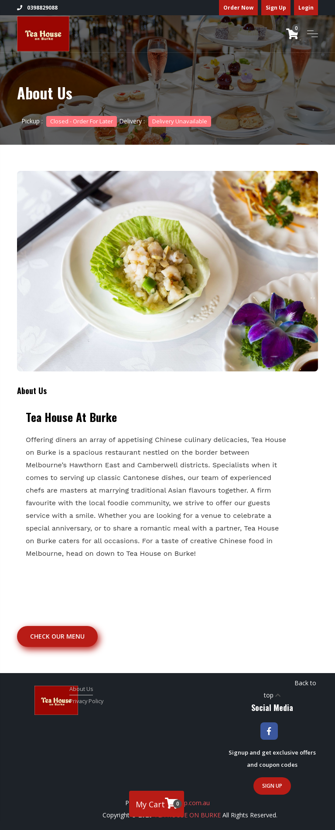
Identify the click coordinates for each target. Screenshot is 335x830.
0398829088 (37, 7)
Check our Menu (57, 636)
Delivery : (165, 121)
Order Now (238, 7)
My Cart (159, 803)
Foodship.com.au (185, 803)
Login (306, 7)
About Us (81, 689)
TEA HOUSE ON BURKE (187, 815)
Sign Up (276, 7)
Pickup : (69, 121)
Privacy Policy (86, 701)
